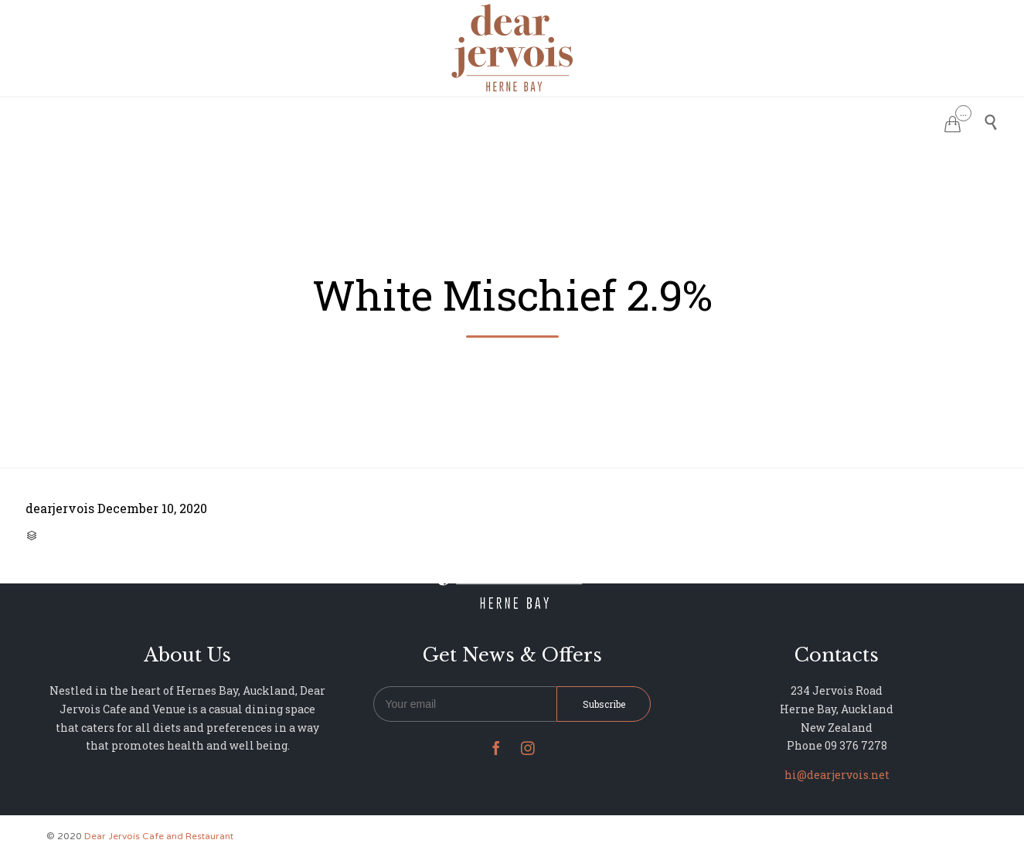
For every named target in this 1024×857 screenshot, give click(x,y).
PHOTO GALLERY (558, 120)
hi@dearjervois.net (837, 774)
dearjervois (60, 508)
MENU (476, 120)
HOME (318, 120)
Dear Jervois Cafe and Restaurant (158, 836)
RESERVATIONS (397, 120)
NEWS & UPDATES (673, 120)
